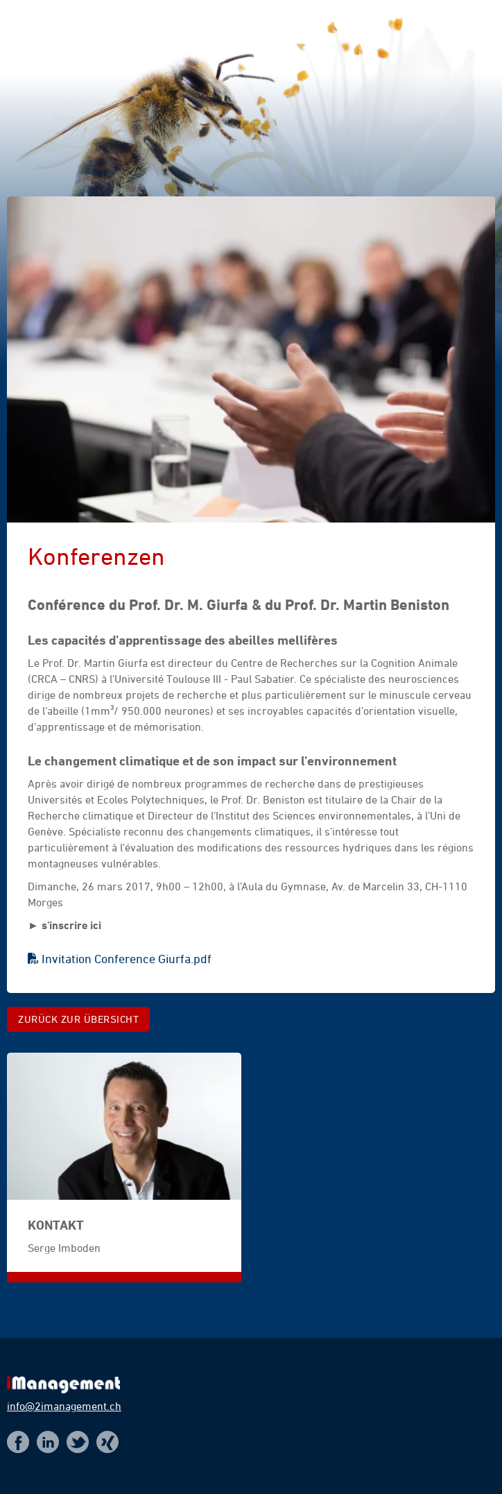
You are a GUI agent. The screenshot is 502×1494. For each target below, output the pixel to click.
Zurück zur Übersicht (78, 1019)
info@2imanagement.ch (64, 1406)
